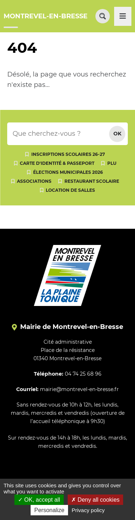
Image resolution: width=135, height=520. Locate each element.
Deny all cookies (95, 500)
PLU (111, 163)
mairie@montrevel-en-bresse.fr (79, 389)
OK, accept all (39, 500)
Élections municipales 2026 (68, 172)
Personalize (49, 510)
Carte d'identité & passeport (57, 163)
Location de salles (70, 190)
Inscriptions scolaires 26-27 (68, 154)
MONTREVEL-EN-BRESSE (45, 16)
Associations (34, 181)
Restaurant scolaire (91, 181)
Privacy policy (88, 510)
